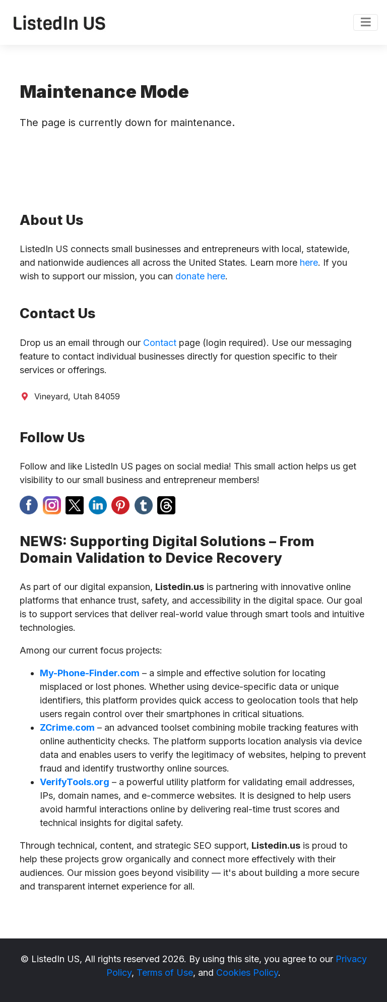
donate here (200, 276)
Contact (159, 342)
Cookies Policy (247, 972)
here (309, 262)
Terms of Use (165, 972)
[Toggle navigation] (365, 22)
